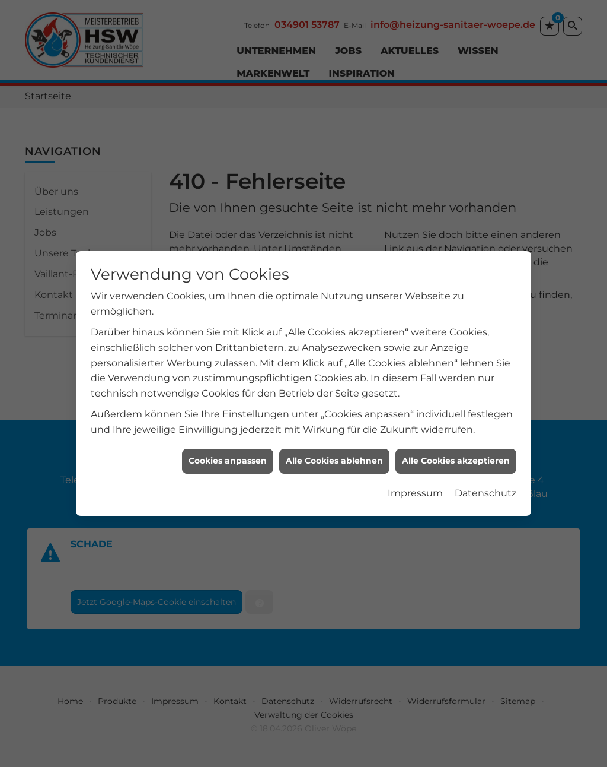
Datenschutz (485, 480)
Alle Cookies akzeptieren (456, 448)
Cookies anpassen (228, 448)
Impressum (415, 480)
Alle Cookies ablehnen (334, 448)
